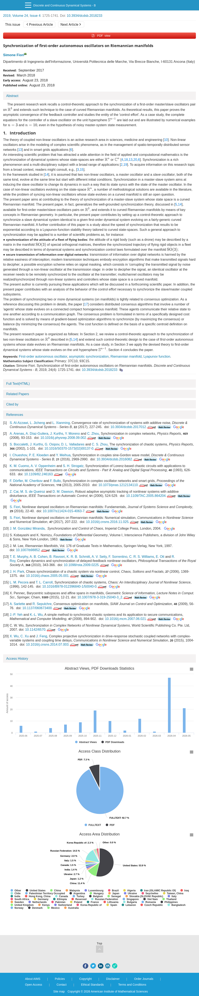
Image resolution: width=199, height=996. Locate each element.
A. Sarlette (17, 604)
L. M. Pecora (19, 582)
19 (125, 164)
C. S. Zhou (100, 444)
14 (46, 174)
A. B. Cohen (38, 556)
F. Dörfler (16, 481)
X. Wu (14, 636)
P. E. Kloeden (39, 455)
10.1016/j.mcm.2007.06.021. (131, 619)
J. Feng (41, 636)
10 (166, 140)
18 (126, 159)
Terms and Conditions (132, 984)
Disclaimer (113, 978)
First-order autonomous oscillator (43, 356)
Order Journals (143, 978)
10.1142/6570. (40, 629)
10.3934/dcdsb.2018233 (84, 15)
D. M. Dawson (63, 491)
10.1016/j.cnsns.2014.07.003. (52, 644)
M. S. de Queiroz (32, 491)
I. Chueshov (18, 455)
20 (135, 159)
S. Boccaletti (19, 444)
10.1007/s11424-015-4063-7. (69, 511)
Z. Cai (14, 491)
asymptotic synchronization (89, 356)
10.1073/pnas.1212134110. (123, 485)
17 (86, 304)
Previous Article (39, 24)
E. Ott (160, 556)
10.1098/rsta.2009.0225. (86, 565)
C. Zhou (93, 433)
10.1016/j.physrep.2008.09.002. (68, 437)
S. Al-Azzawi (19, 423)
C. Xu (24, 636)
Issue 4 (35, 15)
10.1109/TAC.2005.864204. (151, 495)
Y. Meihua (63, 455)
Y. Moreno (72, 433)
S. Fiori (15, 507)
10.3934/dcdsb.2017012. (133, 427)
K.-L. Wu (36, 614)
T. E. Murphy (19, 556)
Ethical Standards (92, 984)
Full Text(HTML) (18, 383)
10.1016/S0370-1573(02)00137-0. (74, 448)
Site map (59, 991)
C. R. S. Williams (141, 556)
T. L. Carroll (44, 582)
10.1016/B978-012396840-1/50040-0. (74, 586)
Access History (17, 658)
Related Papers (17, 394)
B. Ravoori (57, 556)
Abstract (12, 96)
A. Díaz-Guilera (37, 433)
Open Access (33, 984)
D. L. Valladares (72, 444)
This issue (12, 24)
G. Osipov (52, 444)
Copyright (85, 978)
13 (20, 149)
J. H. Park (17, 571)
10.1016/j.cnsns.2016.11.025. (112, 522)
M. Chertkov (34, 481)
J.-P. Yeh (16, 614)
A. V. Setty (99, 556)
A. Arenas (17, 433)
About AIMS (32, 978)
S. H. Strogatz (73, 466)
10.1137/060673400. (42, 608)
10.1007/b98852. (33, 550)
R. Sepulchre (42, 604)
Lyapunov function (157, 356)
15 (82, 169)
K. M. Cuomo (19, 466)
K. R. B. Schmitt (78, 556)
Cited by (12, 404)
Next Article (70, 24)
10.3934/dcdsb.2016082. (119, 459)
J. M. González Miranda (27, 528)
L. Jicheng (37, 423)
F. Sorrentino (118, 556)
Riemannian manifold (125, 356)
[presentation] (10, 109)
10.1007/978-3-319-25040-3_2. (105, 597)
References (14, 414)
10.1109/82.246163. (43, 474)
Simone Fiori (13, 55)
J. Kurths (56, 433)
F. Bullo (55, 481)
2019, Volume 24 (15, 15)
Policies (60, 978)
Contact (62, 984)
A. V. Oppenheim (43, 466)
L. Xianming (61, 423)
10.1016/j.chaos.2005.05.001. (52, 575)
